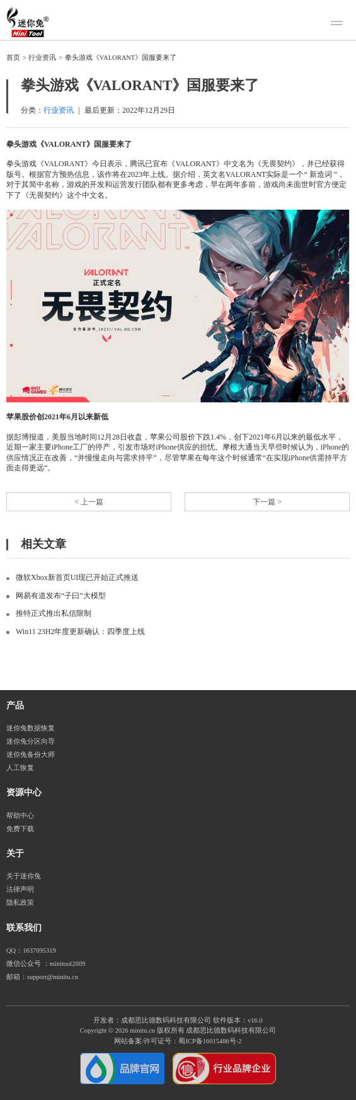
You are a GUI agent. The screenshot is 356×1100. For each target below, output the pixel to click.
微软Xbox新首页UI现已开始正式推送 (77, 577)
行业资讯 (42, 57)
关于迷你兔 (23, 876)
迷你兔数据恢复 (30, 728)
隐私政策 (20, 902)
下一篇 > (267, 501)
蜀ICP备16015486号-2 (209, 1041)
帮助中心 (20, 815)
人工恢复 (20, 767)
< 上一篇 (88, 501)
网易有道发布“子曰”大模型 (61, 595)
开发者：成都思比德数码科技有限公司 (152, 1020)
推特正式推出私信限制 (53, 613)
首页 (13, 57)
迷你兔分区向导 (30, 741)
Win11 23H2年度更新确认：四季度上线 (80, 631)
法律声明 (20, 889)
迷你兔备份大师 (30, 754)
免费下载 (20, 828)
